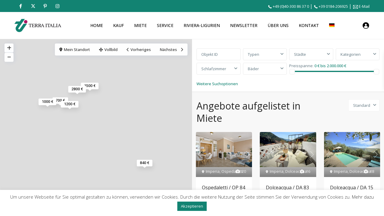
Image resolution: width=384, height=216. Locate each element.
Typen (253, 54)
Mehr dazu (363, 197)
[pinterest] (45, 6)
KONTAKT (309, 25)
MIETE (140, 25)
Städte (300, 54)
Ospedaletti (232, 171)
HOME (96, 25)
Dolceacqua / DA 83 (287, 187)
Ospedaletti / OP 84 (223, 187)
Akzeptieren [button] (192, 206)
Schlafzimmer (213, 68)
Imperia (213, 171)
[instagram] (57, 6)
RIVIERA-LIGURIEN (202, 25)
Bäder (253, 68)
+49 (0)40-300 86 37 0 (291, 6)
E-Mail (364, 6)
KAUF (118, 25)
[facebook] (20, 6)
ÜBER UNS (278, 25)
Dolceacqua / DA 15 (351, 187)
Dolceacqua (296, 171)
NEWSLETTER (243, 25)
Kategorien (350, 54)
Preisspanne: (301, 65)
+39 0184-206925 (333, 6)
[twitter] (33, 6)
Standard (361, 105)
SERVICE (165, 25)
